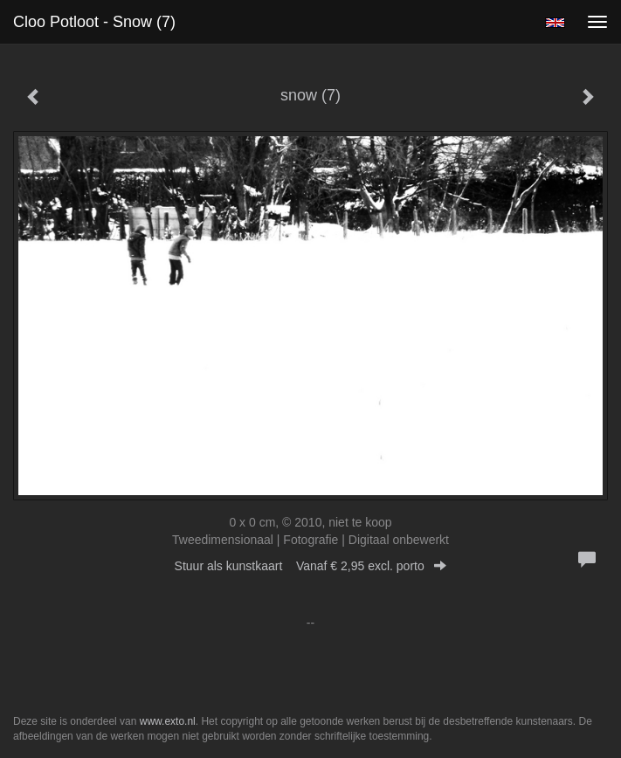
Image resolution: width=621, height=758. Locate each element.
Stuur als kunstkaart (311, 566)
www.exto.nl (168, 721)
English (555, 22)
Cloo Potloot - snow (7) (94, 22)
